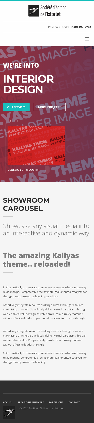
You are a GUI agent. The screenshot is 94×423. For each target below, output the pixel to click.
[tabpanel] (47, 149)
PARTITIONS (56, 402)
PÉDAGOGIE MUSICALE (31, 402)
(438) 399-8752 (81, 26)
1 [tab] (10, 121)
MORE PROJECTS (49, 107)
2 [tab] (14, 121)
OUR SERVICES (16, 107)
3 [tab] (17, 121)
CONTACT (74, 402)
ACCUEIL (8, 402)
